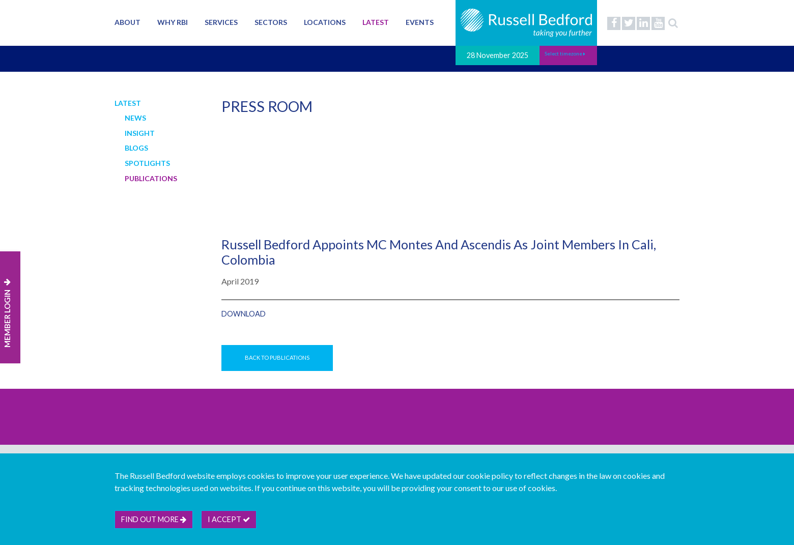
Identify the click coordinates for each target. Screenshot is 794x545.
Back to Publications (277, 357)
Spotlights (147, 163)
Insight (140, 133)
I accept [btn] (229, 519)
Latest (375, 22)
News (135, 117)
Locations (325, 22)
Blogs (136, 148)
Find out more (153, 519)
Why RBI (172, 22)
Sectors (270, 22)
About (127, 22)
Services (221, 22)
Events (420, 22)
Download (243, 313)
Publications (151, 178)
